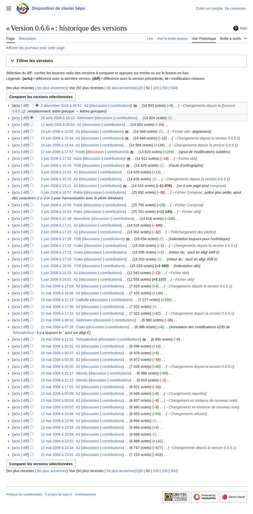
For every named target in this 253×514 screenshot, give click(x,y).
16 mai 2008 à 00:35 (57, 360)
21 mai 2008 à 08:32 (57, 320)
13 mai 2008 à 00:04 (57, 400)
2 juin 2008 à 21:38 (56, 219)
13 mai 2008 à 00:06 (57, 393)
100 (156, 88)
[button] (126, 61)
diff (25, 106)
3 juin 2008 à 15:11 (56, 186)
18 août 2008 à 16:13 (58, 118)
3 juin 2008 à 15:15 (56, 179)
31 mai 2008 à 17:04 (57, 286)
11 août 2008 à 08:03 (58, 125)
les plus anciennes (52, 88)
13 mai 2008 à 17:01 (57, 387)
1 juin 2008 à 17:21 (56, 252)
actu (16, 118)
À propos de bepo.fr (58, 494)
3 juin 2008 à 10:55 (56, 205)
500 (173, 88)
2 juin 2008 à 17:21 (56, 225)
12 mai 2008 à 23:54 (57, 427)
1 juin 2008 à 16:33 (56, 273)
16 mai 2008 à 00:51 (57, 346)
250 (165, 88)
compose (217, 186)
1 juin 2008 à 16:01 (56, 279)
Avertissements (85, 494)
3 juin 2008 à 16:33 (56, 165)
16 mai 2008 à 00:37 (57, 353)
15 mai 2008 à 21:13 (57, 380)
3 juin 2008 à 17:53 (56, 158)
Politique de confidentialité (24, 494)
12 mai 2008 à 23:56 (57, 421)
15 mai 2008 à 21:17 (57, 373)
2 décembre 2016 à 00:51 (61, 106)
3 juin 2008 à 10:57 (56, 192)
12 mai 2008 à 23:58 (57, 414)
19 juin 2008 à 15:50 (57, 131)
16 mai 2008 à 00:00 (57, 367)
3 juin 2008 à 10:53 (56, 212)
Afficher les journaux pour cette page (35, 48)
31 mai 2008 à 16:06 (57, 293)
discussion (99, 106)
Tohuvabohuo (23, 333)
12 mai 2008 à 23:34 (57, 448)
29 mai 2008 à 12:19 (57, 300)
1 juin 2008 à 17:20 (56, 259)
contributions (120, 106)
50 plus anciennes (121, 88)
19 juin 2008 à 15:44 (57, 138)
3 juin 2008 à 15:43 (56, 172)
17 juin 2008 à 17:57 (57, 152)
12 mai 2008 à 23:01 (57, 455)
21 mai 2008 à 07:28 (57, 327)
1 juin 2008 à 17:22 (56, 246)
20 (141, 88)
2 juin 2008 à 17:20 (56, 232)
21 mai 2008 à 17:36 (57, 307)
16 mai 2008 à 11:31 (57, 339)
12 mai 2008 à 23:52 (57, 441)
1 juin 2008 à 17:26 (56, 239)
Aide (239, 28)
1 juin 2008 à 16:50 (56, 266)
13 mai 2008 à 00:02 (57, 407)
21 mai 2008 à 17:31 (57, 313)
